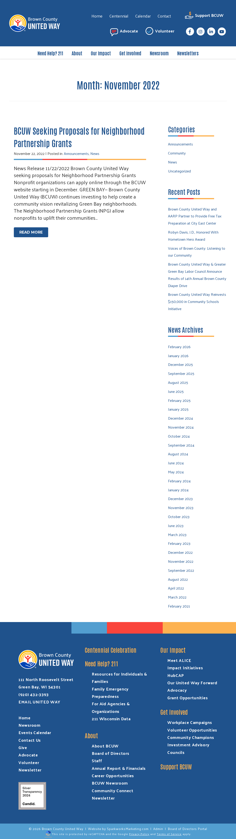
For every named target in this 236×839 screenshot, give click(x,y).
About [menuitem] (77, 53)
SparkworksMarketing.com (128, 829)
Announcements (76, 153)
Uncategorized (179, 171)
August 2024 (178, 454)
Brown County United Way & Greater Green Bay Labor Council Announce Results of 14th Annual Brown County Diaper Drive (197, 275)
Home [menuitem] (97, 16)
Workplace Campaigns (189, 722)
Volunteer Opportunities (192, 730)
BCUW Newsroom (110, 783)
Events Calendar (34, 732)
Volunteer (28, 762)
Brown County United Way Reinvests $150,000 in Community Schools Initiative (197, 301)
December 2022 (180, 552)
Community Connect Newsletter (112, 794)
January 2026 (178, 355)
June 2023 (175, 525)
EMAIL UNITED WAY (39, 702)
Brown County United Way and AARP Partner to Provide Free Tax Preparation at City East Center (194, 216)
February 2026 (179, 346)
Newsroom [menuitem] (159, 53)
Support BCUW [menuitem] (204, 16)
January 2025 (178, 409)
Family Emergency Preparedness (110, 692)
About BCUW (105, 746)
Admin (158, 829)
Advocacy (177, 690)
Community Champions (190, 737)
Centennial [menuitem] (118, 16)
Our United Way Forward (192, 682)
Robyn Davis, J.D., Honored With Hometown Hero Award (193, 236)
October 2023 (178, 516)
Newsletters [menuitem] (188, 53)
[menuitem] (190, 31)
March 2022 (177, 597)
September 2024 (181, 445)
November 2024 (181, 427)
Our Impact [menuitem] (101, 53)
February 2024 (179, 480)
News (94, 153)
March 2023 (177, 534)
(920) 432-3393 (33, 694)
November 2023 (180, 507)
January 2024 (178, 489)
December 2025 (180, 364)
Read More (31, 232)
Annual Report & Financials (119, 768)
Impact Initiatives (185, 667)
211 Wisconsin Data (111, 718)
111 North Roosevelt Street (46, 679)
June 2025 (176, 391)
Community (177, 153)
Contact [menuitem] (164, 16)
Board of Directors (110, 753)
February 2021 (179, 606)
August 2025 (178, 382)
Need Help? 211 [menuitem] (50, 53)
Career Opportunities (113, 775)
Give (22, 747)
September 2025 (181, 373)
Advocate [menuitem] (123, 31)
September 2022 (181, 570)
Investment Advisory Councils (188, 748)
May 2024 (176, 471)
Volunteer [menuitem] (159, 31)
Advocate (28, 755)
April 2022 (176, 588)
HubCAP (175, 675)
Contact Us (29, 740)
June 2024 (176, 463)
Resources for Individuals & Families (119, 677)
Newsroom (29, 725)
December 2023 (180, 498)
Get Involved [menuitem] (130, 53)
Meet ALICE (179, 660)
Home (24, 717)
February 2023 (179, 543)
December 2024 (180, 418)
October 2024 (179, 436)
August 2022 (178, 579)
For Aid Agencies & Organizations (111, 707)
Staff (97, 760)
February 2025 (179, 400)
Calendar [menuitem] (143, 16)
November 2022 (180, 561)
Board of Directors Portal (187, 829)
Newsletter (29, 770)
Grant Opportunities (187, 697)
